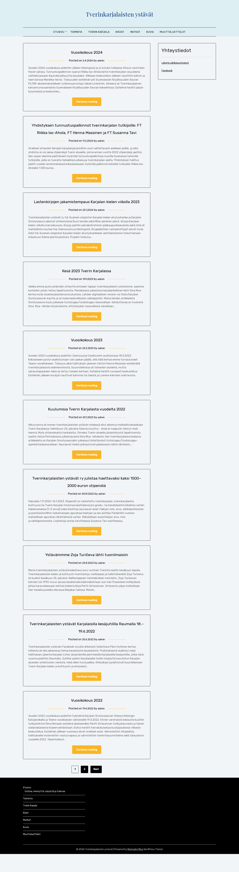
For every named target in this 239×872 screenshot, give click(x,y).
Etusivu (58, 31)
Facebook (166, 70)
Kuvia (150, 31)
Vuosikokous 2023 (86, 356)
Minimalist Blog (135, 867)
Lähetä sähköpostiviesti (175, 62)
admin (101, 60)
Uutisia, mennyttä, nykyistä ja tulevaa (45, 809)
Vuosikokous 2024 (86, 52)
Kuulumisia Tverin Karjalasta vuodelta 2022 (86, 425)
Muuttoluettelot (173, 31)
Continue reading (86, 101)
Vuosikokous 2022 (86, 718)
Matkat (135, 31)
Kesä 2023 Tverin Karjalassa (86, 286)
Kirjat (119, 31)
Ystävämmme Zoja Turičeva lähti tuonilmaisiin (86, 571)
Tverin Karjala (99, 31)
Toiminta (76, 31)
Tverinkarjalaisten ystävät (119, 13)
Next (96, 787)
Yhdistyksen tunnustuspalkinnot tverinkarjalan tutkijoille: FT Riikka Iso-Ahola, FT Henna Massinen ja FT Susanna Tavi (86, 132)
